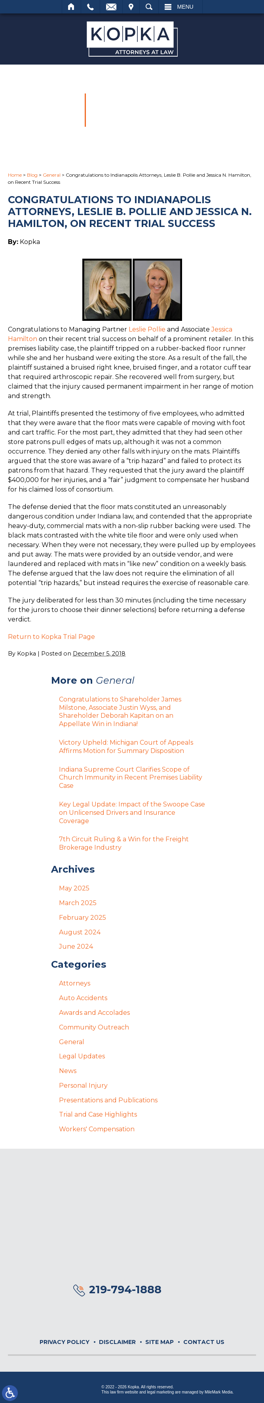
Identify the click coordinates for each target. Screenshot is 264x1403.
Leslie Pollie (147, 329)
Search (149, 6)
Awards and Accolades (94, 1012)
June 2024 (76, 946)
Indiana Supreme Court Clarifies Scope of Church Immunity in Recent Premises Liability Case (130, 778)
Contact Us (203, 1342)
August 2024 (80, 932)
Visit (131, 6)
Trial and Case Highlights (98, 1114)
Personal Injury (83, 1085)
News (67, 1071)
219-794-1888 (125, 1289)
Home (71, 6)
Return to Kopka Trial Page (51, 636)
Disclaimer (117, 1342)
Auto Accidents (83, 998)
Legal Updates (82, 1056)
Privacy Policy (64, 1342)
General (52, 175)
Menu (185, 7)
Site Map (159, 1342)
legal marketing (160, 1392)
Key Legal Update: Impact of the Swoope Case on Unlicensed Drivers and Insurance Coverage (132, 813)
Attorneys (74, 983)
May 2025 (74, 888)
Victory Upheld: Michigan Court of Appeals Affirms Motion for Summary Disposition (126, 747)
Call (90, 6)
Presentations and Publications (108, 1100)
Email (111, 6)
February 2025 (82, 917)
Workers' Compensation (97, 1129)
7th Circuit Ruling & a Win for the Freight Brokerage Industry (124, 843)
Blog (32, 175)
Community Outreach (94, 1027)
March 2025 (78, 903)
